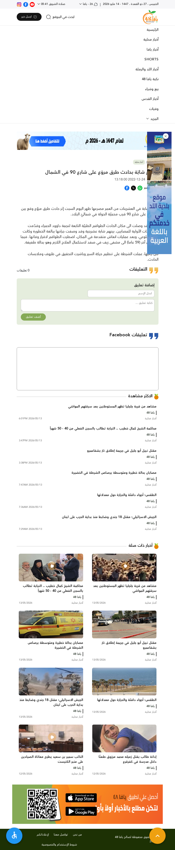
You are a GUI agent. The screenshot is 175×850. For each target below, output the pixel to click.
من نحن (77, 834)
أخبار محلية (150, 39)
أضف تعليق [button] (33, 317)
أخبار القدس (150, 99)
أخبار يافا (152, 49)
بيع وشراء (151, 89)
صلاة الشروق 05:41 (52, 4)
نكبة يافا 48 (150, 79)
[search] (60, 17)
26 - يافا (90, 4)
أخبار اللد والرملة (146, 69)
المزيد (153, 119)
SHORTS (151, 59)
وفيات (153, 109)
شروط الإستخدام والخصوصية (59, 844)
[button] (165, 136)
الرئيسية (152, 29)
